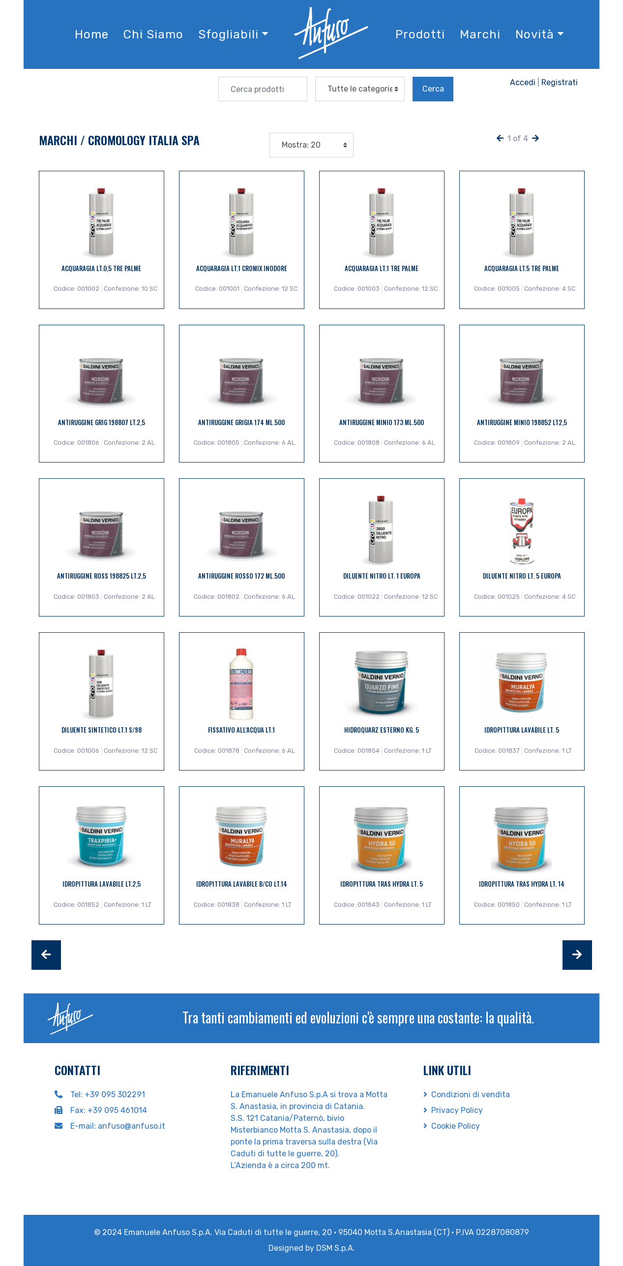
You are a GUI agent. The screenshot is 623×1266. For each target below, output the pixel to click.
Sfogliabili (228, 34)
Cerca (433, 88)
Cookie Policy (451, 1126)
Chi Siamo (153, 34)
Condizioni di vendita (466, 1094)
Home (92, 34)
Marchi (480, 34)
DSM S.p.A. (335, 1248)
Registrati (559, 82)
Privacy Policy (453, 1110)
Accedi (522, 82)
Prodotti (420, 34)
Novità (534, 34)
